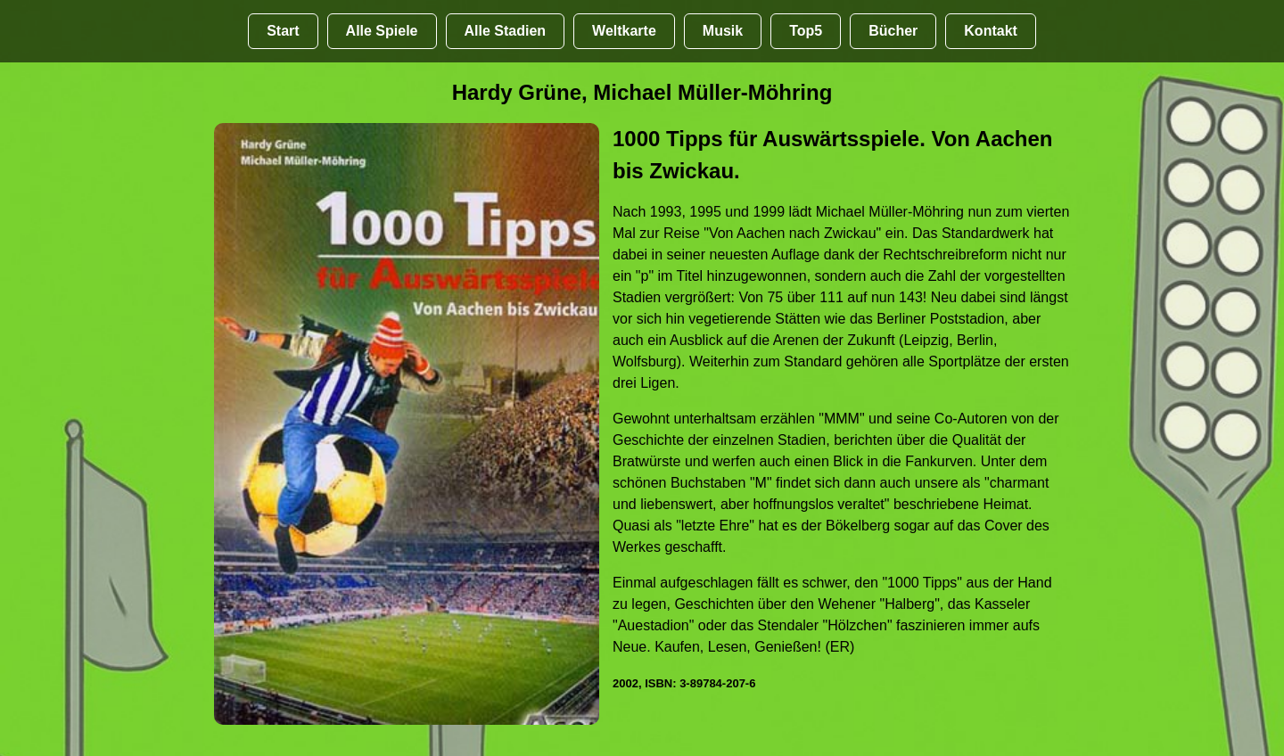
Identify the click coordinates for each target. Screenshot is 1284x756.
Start (283, 30)
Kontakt (990, 30)
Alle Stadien (506, 30)
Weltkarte (624, 30)
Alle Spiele (382, 30)
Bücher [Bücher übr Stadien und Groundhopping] (893, 30)
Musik (723, 30)
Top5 (805, 30)
